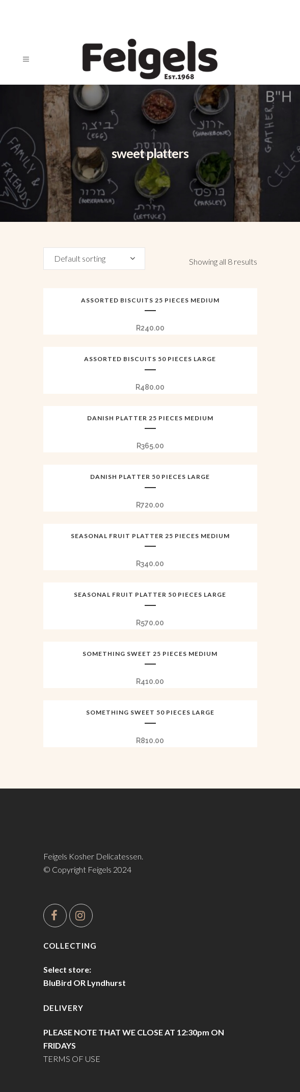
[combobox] (94, 258)
